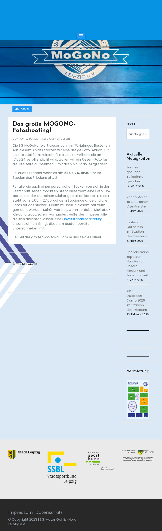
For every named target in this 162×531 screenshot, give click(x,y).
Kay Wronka (29, 264)
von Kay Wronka (26, 139)
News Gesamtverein (55, 139)
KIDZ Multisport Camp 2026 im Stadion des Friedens (137, 300)
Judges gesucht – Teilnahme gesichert (135, 174)
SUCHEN (132, 124)
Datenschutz (48, 512)
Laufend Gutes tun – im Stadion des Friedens (137, 229)
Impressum (20, 512)
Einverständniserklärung (82, 219)
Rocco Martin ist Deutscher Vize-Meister (137, 202)
